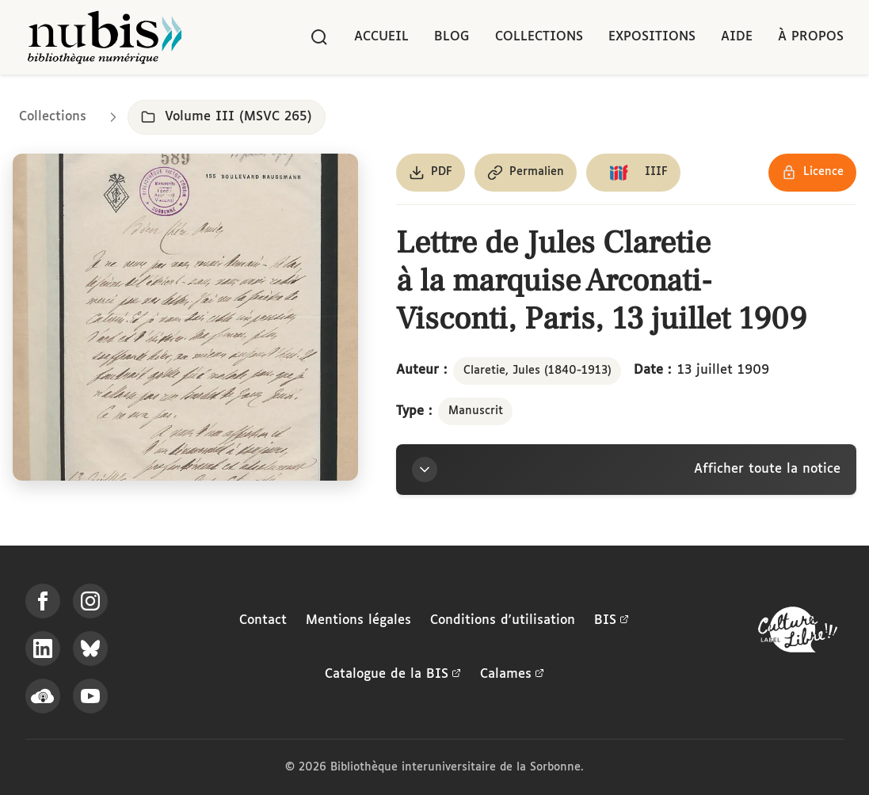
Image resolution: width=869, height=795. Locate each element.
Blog (452, 37)
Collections (539, 37)
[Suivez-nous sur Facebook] (42, 601)
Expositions (652, 37)
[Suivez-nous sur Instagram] (90, 601)
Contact (263, 620)
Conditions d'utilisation (502, 620)
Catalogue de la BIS (393, 674)
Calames (512, 674)
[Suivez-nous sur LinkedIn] (42, 648)
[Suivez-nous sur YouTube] (90, 696)
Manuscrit (475, 411)
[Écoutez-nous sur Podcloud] (42, 696)
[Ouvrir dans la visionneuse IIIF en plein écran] (185, 317)
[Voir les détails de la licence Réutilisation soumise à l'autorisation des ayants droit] (812, 173)
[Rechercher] (319, 37)
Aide (737, 37)
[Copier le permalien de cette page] (526, 173)
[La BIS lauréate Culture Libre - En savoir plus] (798, 633)
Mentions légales (358, 620)
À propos (811, 37)
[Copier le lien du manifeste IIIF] (633, 173)
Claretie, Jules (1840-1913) (537, 370)
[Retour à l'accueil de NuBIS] (104, 37)
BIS (611, 621)
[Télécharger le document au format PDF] (430, 173)
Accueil (381, 37)
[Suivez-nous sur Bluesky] (90, 648)
